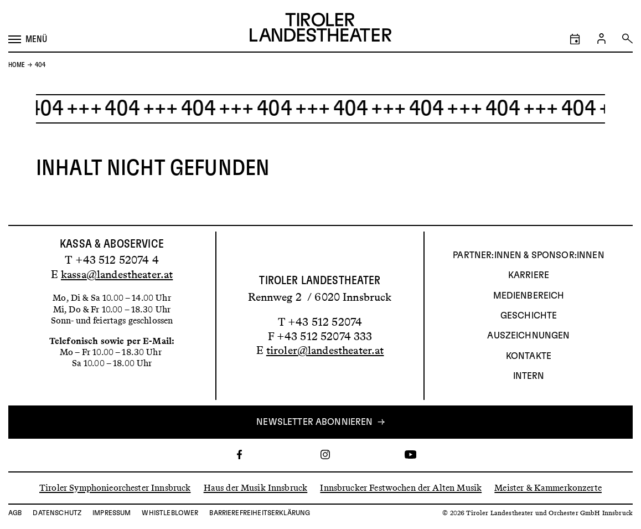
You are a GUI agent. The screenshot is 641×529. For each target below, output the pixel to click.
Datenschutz (57, 513)
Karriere (528, 275)
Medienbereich (529, 295)
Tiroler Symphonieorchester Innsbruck (114, 487)
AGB (15, 513)
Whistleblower (170, 513)
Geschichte (528, 315)
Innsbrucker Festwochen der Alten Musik (401, 487)
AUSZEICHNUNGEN (528, 335)
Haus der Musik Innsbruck (256, 487)
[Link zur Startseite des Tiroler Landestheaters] (320, 29)
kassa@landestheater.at (117, 274)
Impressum (111, 513)
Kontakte (528, 356)
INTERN (529, 376)
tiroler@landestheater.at (325, 350)
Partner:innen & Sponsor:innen (528, 255)
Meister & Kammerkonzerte (548, 487)
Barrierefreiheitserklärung (259, 513)
